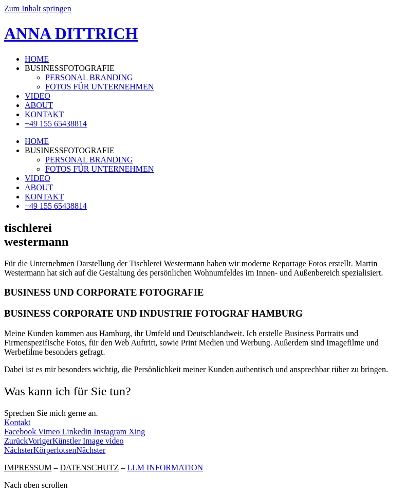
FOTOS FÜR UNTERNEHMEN (99, 86)
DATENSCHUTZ (89, 467)
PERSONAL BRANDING (89, 77)
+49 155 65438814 (56, 123)
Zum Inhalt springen (37, 8)
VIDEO (37, 96)
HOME (37, 58)
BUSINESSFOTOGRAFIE (70, 68)
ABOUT (39, 105)
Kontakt (17, 422)
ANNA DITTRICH (71, 33)
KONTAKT (44, 114)
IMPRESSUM (27, 467)
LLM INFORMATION (165, 467)
